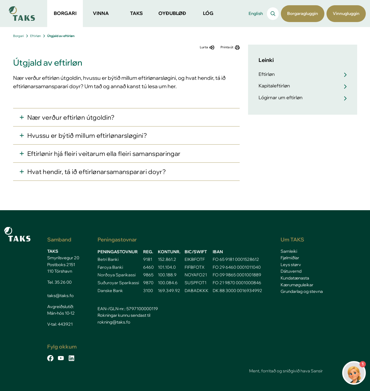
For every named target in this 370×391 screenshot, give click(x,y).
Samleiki (289, 251)
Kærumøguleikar (297, 284)
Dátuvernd (291, 271)
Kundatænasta (295, 278)
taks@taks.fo (60, 295)
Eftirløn (35, 36)
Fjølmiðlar (290, 257)
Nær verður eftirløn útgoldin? (71, 117)
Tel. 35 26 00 (59, 282)
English (256, 13)
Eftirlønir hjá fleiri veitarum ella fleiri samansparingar (104, 153)
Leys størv (291, 264)
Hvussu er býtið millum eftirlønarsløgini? (87, 135)
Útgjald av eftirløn (60, 36)
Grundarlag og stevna (302, 291)
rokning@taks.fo (114, 322)
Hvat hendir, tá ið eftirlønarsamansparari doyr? (96, 172)
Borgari (18, 36)
